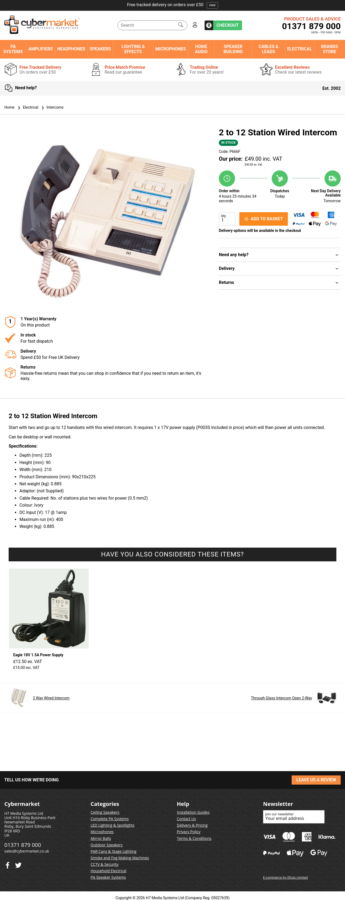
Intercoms (52, 107)
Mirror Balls (101, 838)
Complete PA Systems (110, 818)
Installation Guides (193, 812)
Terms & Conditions (194, 838)
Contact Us (186, 818)
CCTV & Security (104, 864)
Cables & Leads (268, 49)
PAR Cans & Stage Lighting (113, 851)
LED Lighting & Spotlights (112, 825)
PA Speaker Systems (108, 877)
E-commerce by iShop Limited (285, 877)
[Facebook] (18, 864)
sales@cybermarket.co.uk (26, 851)
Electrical (299, 49)
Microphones (170, 49)
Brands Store (329, 49)
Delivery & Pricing (192, 825)
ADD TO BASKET (263, 218)
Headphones (71, 49)
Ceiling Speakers (105, 812)
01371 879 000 (311, 26)
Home (9, 107)
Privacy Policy (188, 831)
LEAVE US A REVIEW (316, 779)
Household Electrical (108, 870)
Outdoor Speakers (107, 844)
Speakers (100, 49)
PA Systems (13, 49)
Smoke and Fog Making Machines (120, 857)
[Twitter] (7, 864)
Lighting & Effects (133, 49)
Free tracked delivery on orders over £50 (172, 4)
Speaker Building (233, 49)
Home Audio (201, 49)
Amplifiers (40, 49)
